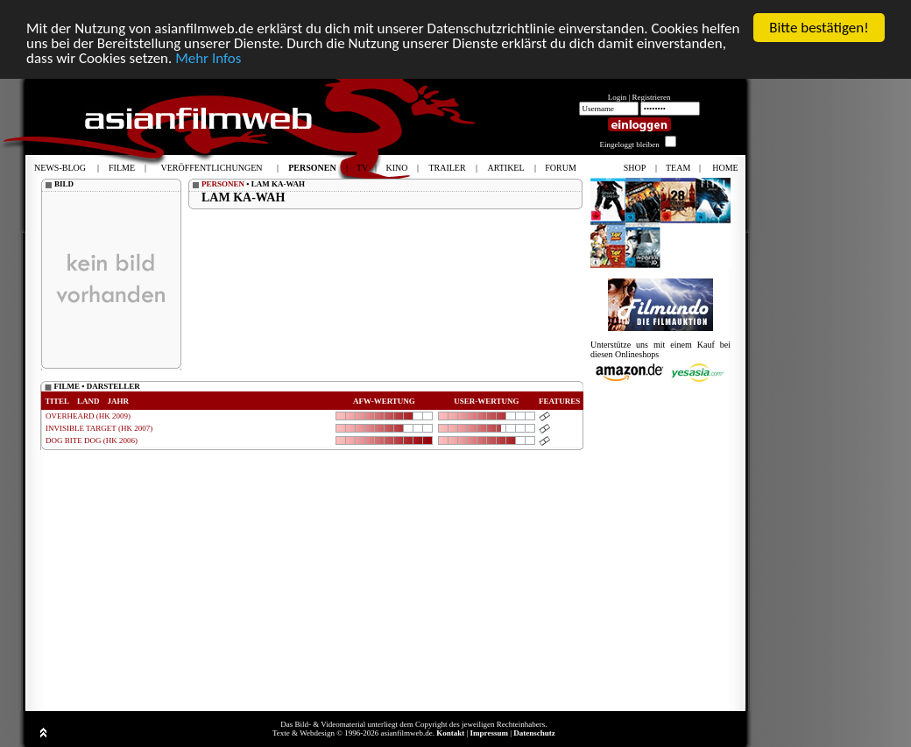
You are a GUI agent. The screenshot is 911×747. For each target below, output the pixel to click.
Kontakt (450, 733)
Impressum (489, 733)
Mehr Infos (208, 58)
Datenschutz (534, 733)
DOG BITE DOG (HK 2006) (92, 440)
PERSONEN (222, 184)
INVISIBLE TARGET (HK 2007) (99, 428)
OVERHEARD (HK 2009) (88, 416)
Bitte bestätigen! (819, 27)
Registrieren (651, 97)
